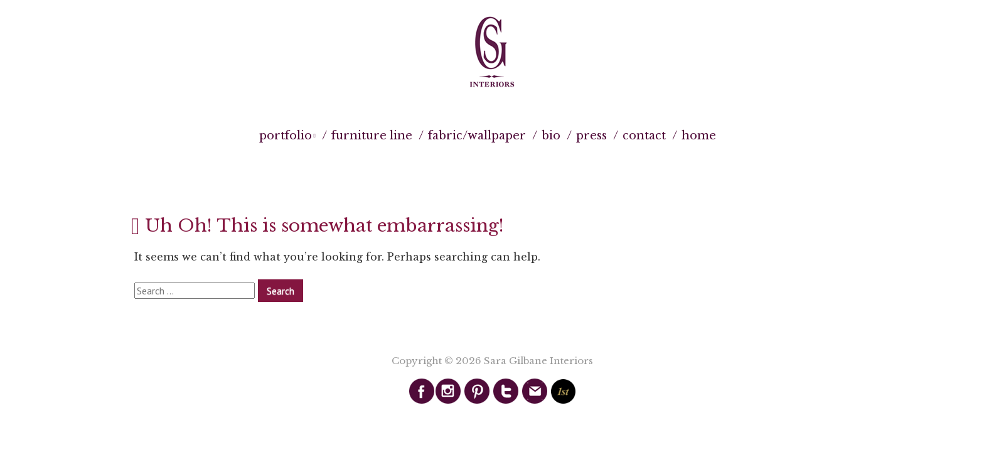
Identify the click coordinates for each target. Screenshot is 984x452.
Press (591, 136)
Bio (551, 136)
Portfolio (285, 136)
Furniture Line (371, 136)
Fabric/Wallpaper (477, 136)
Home (699, 136)
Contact (644, 136)
